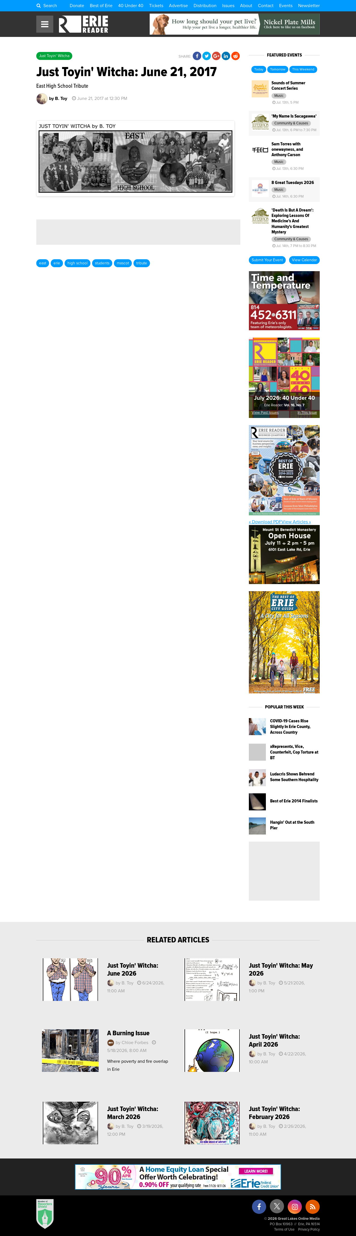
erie (57, 263)
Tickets (156, 5)
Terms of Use (284, 1229)
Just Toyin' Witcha (54, 56)
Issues (228, 5)
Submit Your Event (267, 260)
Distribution (205, 5)
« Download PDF (265, 522)
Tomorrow (277, 69)
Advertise (178, 5)
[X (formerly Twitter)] (277, 1208)
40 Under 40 (130, 5)
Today (258, 69)
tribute (141, 263)
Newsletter (309, 5)
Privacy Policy (309, 1229)
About (246, 5)
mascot (123, 263)
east (42, 263)
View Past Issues (265, 413)
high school (77, 263)
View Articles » (296, 522)
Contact (266, 5)
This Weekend (303, 69)
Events (286, 5)
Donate (77, 5)
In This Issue (307, 413)
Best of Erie (101, 5)
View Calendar (304, 260)
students (102, 263)
